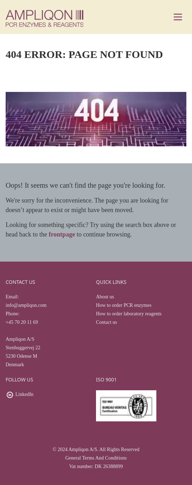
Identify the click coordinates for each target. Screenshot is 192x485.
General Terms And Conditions (96, 458)
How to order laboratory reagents (129, 313)
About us (105, 296)
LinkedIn (25, 394)
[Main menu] (177, 16)
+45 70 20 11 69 (22, 322)
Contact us (106, 322)
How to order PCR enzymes (123, 305)
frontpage (62, 234)
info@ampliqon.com (26, 305)
